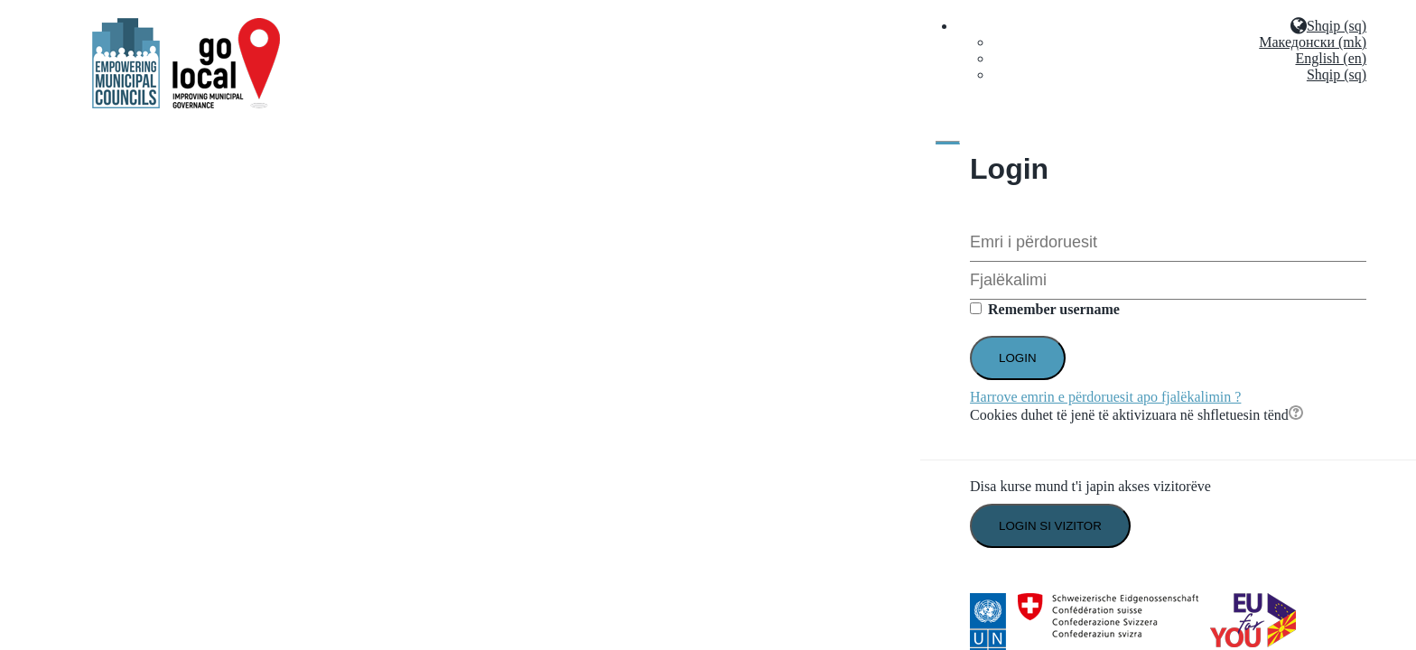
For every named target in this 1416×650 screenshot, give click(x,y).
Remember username (1054, 309)
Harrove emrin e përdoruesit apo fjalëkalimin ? (1105, 396)
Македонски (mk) (1312, 42)
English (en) (1330, 58)
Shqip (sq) (1336, 74)
